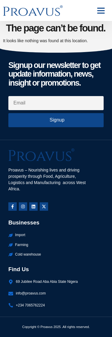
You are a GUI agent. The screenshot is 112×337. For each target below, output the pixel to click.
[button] (101, 10)
